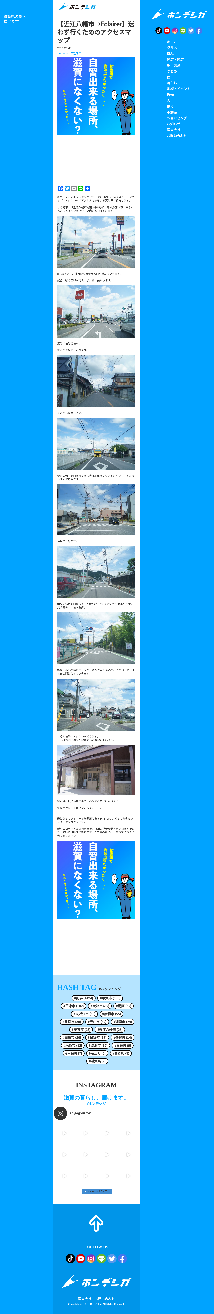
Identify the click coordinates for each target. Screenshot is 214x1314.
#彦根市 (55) (111, 1014)
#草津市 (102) (73, 1006)
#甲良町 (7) (73, 1053)
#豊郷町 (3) (120, 1053)
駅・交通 (173, 65)
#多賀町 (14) (122, 1037)
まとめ (172, 71)
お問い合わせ (105, 1299)
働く (170, 106)
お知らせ (173, 124)
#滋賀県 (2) (97, 1061)
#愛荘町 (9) (122, 1045)
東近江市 (75, 53)
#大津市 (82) (99, 1006)
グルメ (172, 48)
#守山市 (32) (97, 1022)
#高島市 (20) (71, 1037)
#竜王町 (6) (97, 1053)
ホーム (172, 42)
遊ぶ (170, 53)
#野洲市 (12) (98, 1045)
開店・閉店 (175, 59)
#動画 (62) (123, 1006)
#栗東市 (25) (81, 1029)
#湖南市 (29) (122, 1022)
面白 (170, 77)
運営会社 (84, 1299)
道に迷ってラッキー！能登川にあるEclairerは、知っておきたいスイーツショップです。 (95, 820)
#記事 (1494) (83, 998)
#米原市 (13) (72, 1045)
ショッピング (177, 118)
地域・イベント (178, 89)
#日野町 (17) (97, 1037)
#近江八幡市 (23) (110, 1029)
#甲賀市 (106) (110, 998)
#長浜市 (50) (71, 1022)
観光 (170, 94)
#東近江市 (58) (84, 1014)
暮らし (172, 83)
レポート (62, 53)
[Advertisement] (96, 159)
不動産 (172, 112)
